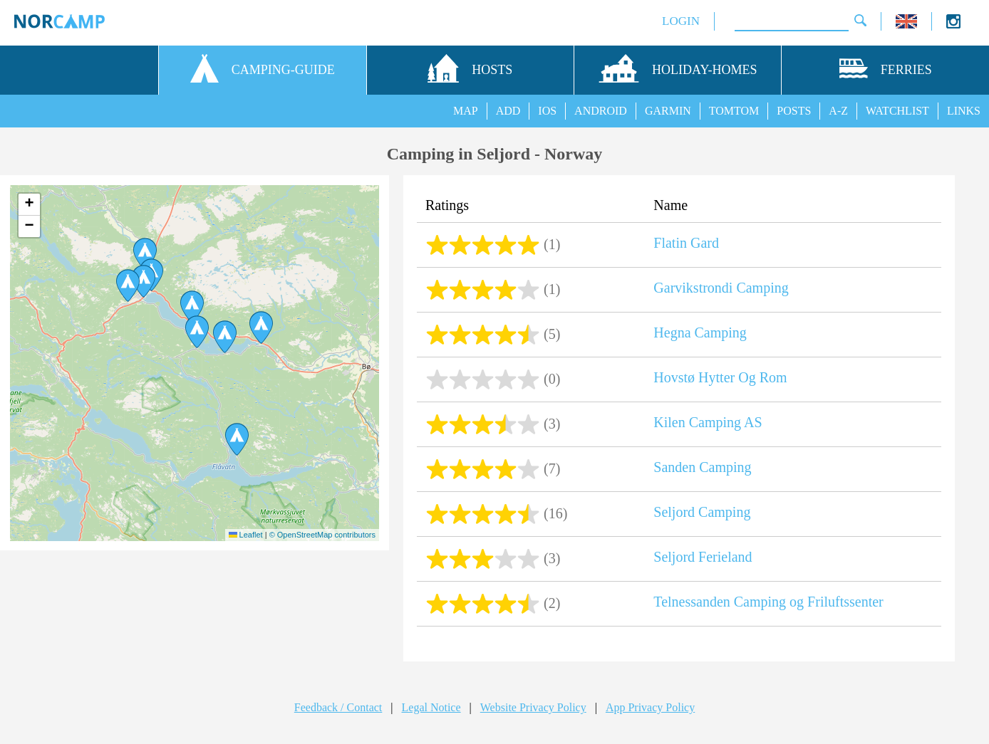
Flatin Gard (686, 243)
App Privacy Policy (650, 707)
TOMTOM (734, 111)
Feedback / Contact (338, 707)
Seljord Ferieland (702, 557)
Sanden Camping (702, 467)
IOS (547, 111)
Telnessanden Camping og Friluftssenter (768, 601)
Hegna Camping (700, 332)
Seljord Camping (701, 512)
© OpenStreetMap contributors (322, 534)
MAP (465, 111)
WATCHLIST (897, 111)
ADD (508, 111)
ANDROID (600, 111)
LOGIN (681, 21)
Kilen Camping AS (707, 422)
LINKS (963, 111)
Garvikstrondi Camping (720, 287)
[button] (145, 254)
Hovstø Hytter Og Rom (720, 377)
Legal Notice (431, 707)
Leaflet (246, 534)
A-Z (838, 111)
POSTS (794, 111)
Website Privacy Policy (533, 707)
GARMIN (668, 111)
